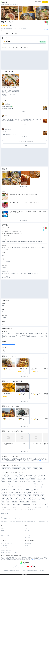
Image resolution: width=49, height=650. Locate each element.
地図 (16, 33)
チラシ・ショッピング (5, 535)
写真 (7, 33)
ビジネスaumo (4, 545)
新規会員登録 (38, 1)
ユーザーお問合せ (29, 570)
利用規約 (35, 570)
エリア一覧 (27, 530)
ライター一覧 (27, 535)
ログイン (45, 1)
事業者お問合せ (28, 543)
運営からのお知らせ (11, 570)
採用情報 (17, 570)
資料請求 (26, 545)
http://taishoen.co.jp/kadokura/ (8, 344)
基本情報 (46, 29)
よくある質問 (22, 570)
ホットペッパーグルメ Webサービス (13, 518)
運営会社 (4, 570)
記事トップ (27, 528)
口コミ (11, 33)
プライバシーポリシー (42, 570)
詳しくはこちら (38, 460)
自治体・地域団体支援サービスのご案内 (9, 552)
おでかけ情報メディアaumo (6, 543)
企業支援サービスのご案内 (6, 550)
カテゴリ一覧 (27, 537)
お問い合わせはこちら (35, 559)
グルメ (2, 530)
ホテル (2, 528)
